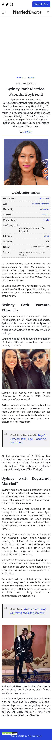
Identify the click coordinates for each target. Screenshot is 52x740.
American (44, 209)
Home (19, 77)
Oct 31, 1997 (44, 198)
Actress (31, 77)
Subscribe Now (41, 4)
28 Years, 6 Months (40, 204)
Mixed (46, 236)
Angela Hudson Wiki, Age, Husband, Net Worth (28, 439)
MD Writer (27, 132)
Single (46, 220)
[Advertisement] (26, 42)
